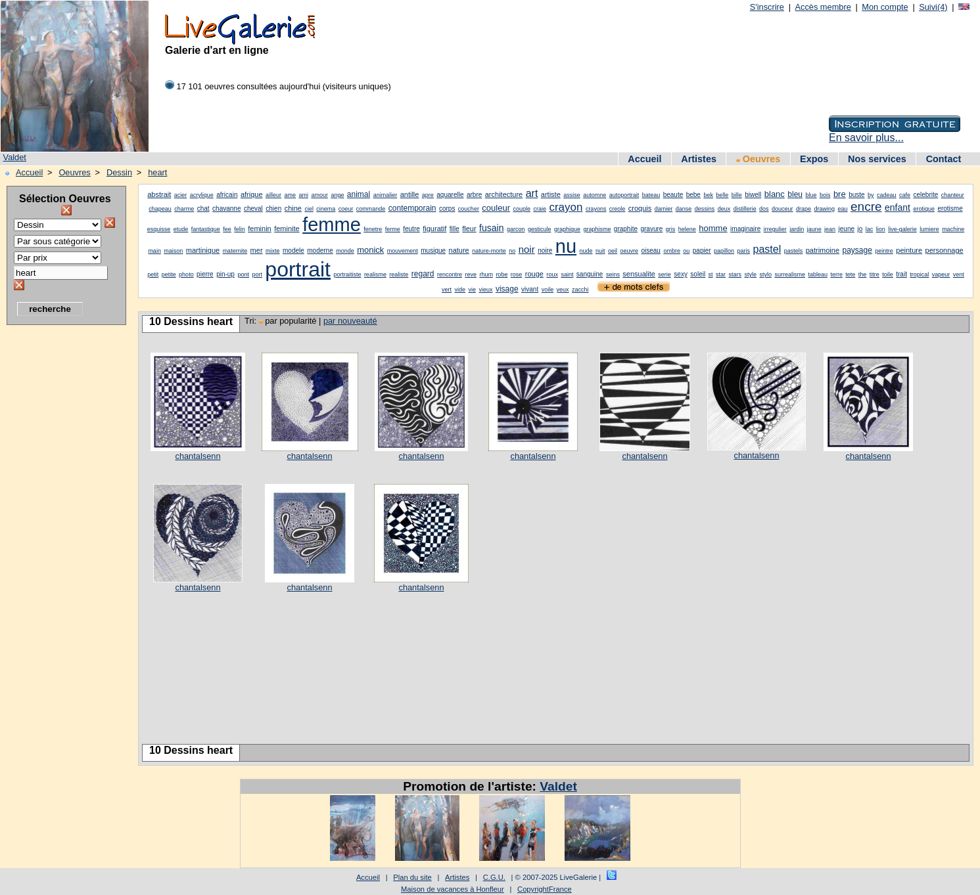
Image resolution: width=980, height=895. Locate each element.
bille (737, 195)
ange (337, 195)
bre (839, 194)
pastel (767, 249)
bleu (795, 194)
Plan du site (412, 877)
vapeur (941, 274)
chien (273, 208)
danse (684, 209)
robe (501, 274)
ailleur (273, 195)
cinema (325, 209)
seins (613, 274)
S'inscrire (767, 7)
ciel (309, 209)
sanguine (589, 274)
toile (887, 274)
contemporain (412, 208)
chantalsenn (197, 456)
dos (764, 209)
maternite (235, 251)
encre (866, 206)
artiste (551, 194)
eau (843, 209)
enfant (897, 207)
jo (859, 228)
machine (953, 229)
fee (227, 229)
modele (293, 250)
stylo (765, 274)
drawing (824, 209)
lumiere (929, 229)
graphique (567, 229)
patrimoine (822, 250)
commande (371, 209)
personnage (944, 250)
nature (459, 250)
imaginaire (745, 228)
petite (169, 274)
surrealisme (789, 274)
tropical (919, 274)
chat (203, 208)
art (532, 193)
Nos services (877, 159)
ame (290, 195)
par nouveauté (350, 321)
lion (880, 229)
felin (239, 229)
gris (671, 229)
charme (184, 209)
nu (565, 246)
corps (447, 208)
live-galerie (902, 229)
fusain (491, 228)
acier (180, 195)
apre (428, 195)
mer (256, 250)
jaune (814, 229)
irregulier (775, 229)
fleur (469, 228)
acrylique (202, 195)
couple (521, 209)
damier (664, 209)
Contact (944, 159)
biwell (753, 194)
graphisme (597, 229)
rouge (534, 274)
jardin (796, 229)
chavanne (226, 208)
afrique (252, 194)
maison (173, 251)
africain (226, 194)
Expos (814, 159)
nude (586, 251)
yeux (563, 289)
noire (545, 250)
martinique (203, 250)
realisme (375, 274)
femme (331, 224)
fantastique (205, 229)
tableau (818, 274)
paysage (857, 250)
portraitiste (347, 274)
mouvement (402, 251)
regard (422, 273)
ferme (392, 229)
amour (319, 195)
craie (539, 209)
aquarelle (449, 194)
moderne (320, 250)
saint (567, 274)
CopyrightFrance (544, 889)
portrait (298, 269)
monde (345, 251)
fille (454, 228)
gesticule (539, 229)
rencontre (449, 274)
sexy (681, 274)
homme (713, 228)
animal (358, 194)
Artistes (698, 159)
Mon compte (885, 7)
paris (744, 251)
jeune (846, 228)
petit (152, 274)
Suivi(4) (933, 7)
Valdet (14, 157)
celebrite (925, 194)
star (721, 274)
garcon (516, 229)
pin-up (225, 274)
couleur (496, 208)
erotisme (949, 208)
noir (527, 249)
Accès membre (823, 7)
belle (722, 195)
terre (836, 274)
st (711, 274)
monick (370, 250)
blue (810, 195)
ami (303, 195)
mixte (273, 251)
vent (958, 274)
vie (472, 289)
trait (901, 274)
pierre (205, 274)
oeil (612, 251)
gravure (651, 228)
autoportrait (624, 195)
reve (471, 274)
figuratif (434, 228)
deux (724, 209)
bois (825, 195)
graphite (626, 228)
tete (850, 274)
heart (157, 172)
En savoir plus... (866, 137)
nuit (600, 251)
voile (548, 289)
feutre (411, 228)
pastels (793, 251)
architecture (504, 194)
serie (664, 274)
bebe (693, 194)
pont (243, 274)
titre (874, 274)
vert (447, 289)
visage (507, 289)
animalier (385, 195)
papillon (724, 251)
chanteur (952, 195)
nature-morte (489, 251)
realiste (398, 274)
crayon (565, 207)
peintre (884, 251)
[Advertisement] (59, 529)
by (871, 195)
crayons (596, 209)
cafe (904, 195)
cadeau (887, 195)
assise (571, 195)
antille (409, 194)
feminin (259, 228)
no (512, 251)
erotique (924, 209)
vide (460, 289)
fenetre (372, 229)
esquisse (159, 229)
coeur (346, 209)
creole (617, 209)
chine (293, 208)
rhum (486, 274)
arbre (474, 194)
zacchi (580, 289)
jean (829, 229)
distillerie (745, 209)
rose (517, 274)
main (154, 251)
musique (433, 250)
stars (735, 274)
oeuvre (629, 251)
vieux (485, 289)
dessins (705, 209)
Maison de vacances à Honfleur (452, 889)
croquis (639, 208)
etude (181, 229)
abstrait (159, 194)
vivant (529, 289)
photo (186, 274)
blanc (774, 194)
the (862, 274)
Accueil (644, 159)
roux (552, 274)
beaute (673, 194)
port (257, 274)
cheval (253, 208)
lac (870, 229)
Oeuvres (758, 159)
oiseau (650, 250)
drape (803, 209)
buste (856, 194)
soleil (697, 274)
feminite (287, 228)
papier (702, 250)
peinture (909, 250)
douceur (782, 209)
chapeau (160, 209)
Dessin (119, 172)
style (751, 274)
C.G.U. (494, 877)
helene (687, 229)
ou (686, 251)
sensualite (638, 274)
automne (594, 195)
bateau (651, 195)
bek (708, 195)
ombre (671, 251)
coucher (468, 209)
